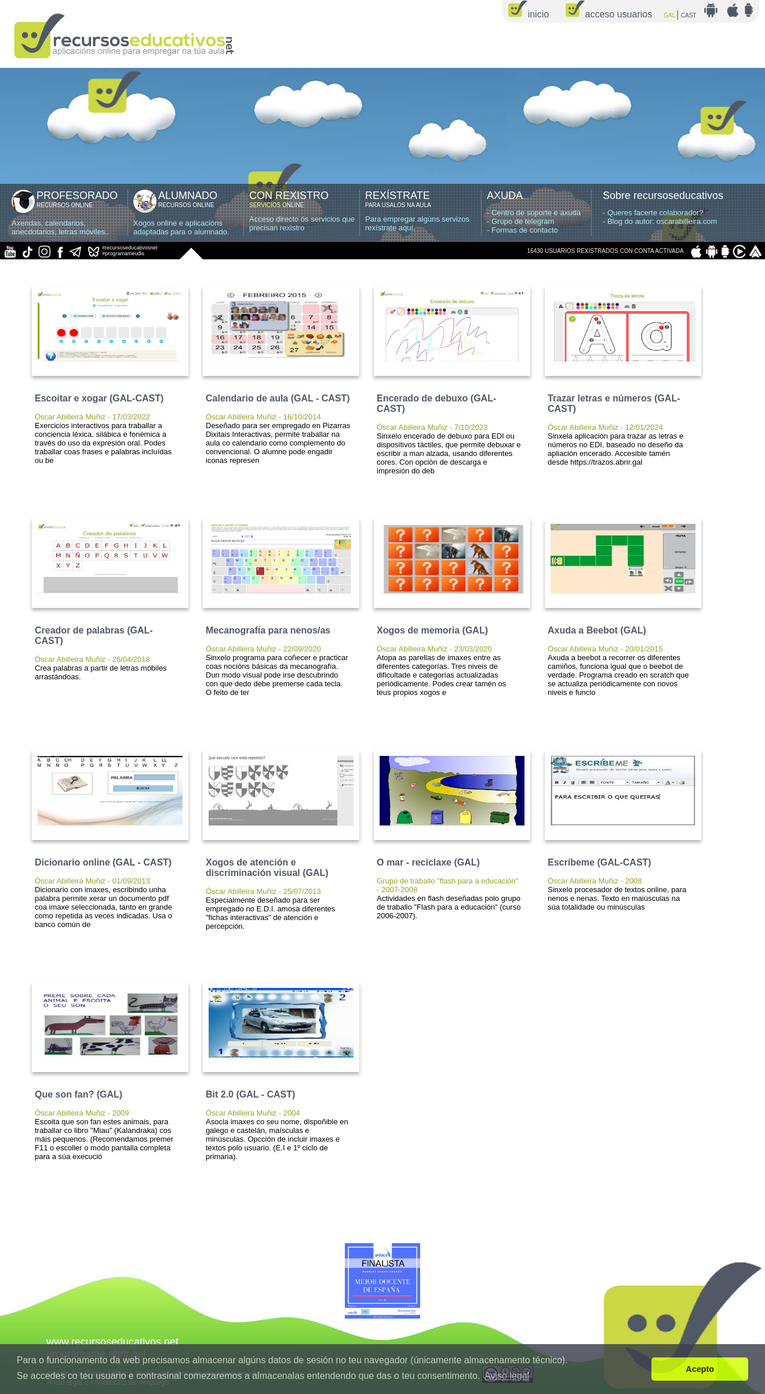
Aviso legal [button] (507, 1376)
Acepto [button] (700, 1369)
